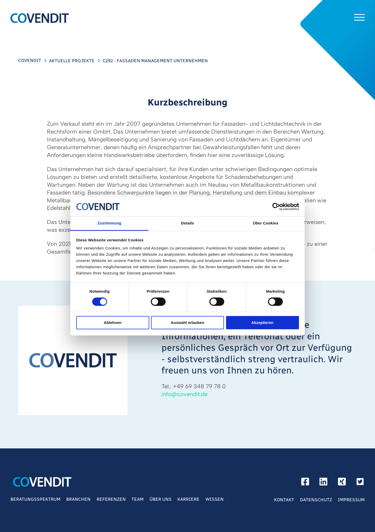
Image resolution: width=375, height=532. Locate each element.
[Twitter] (360, 483)
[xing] (342, 483)
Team (137, 499)
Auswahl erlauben (187, 322)
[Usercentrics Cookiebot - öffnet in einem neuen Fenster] (276, 206)
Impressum (351, 499)
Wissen (214, 499)
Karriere (188, 499)
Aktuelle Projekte (72, 60)
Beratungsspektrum (35, 499)
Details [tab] (187, 223)
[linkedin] (323, 483)
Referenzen (111, 499)
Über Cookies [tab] (265, 223)
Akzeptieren (262, 322)
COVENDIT (29, 60)
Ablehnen (112, 322)
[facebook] (305, 483)
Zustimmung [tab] (109, 223)
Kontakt (284, 499)
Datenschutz (316, 499)
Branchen (78, 499)
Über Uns (160, 499)
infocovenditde (184, 394)
